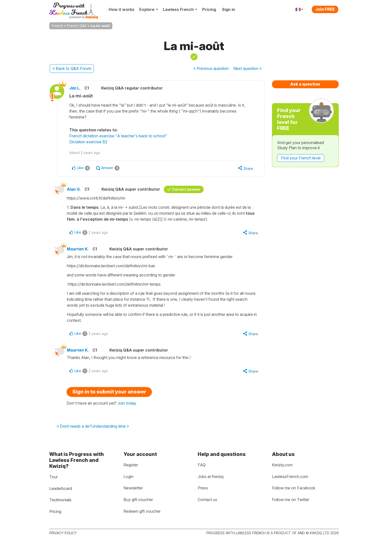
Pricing (209, 9)
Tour (53, 476)
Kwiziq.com (282, 464)
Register (130, 464)
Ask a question (305, 84)
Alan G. (74, 189)
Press (203, 487)
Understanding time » (110, 426)
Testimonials (60, 499)
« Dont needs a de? (74, 426)
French (57, 26)
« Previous (211, 68)
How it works (121, 9)
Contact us (207, 499)
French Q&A (77, 26)
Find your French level (300, 157)
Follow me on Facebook (293, 487)
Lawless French (180, 9)
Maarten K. (78, 248)
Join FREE (325, 9)
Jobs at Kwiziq (210, 476)
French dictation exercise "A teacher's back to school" (118, 135)
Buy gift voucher (138, 499)
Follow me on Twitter (290, 499)
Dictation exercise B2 (88, 141)
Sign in (228, 9)
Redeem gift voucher (142, 511)
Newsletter (133, 487)
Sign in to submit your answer (109, 392)
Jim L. (75, 88)
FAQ (202, 464)
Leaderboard (60, 488)
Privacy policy (63, 533)
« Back (71, 68)
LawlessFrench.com (290, 476)
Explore (148, 9)
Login (128, 476)
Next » (247, 68)
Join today (127, 403)
